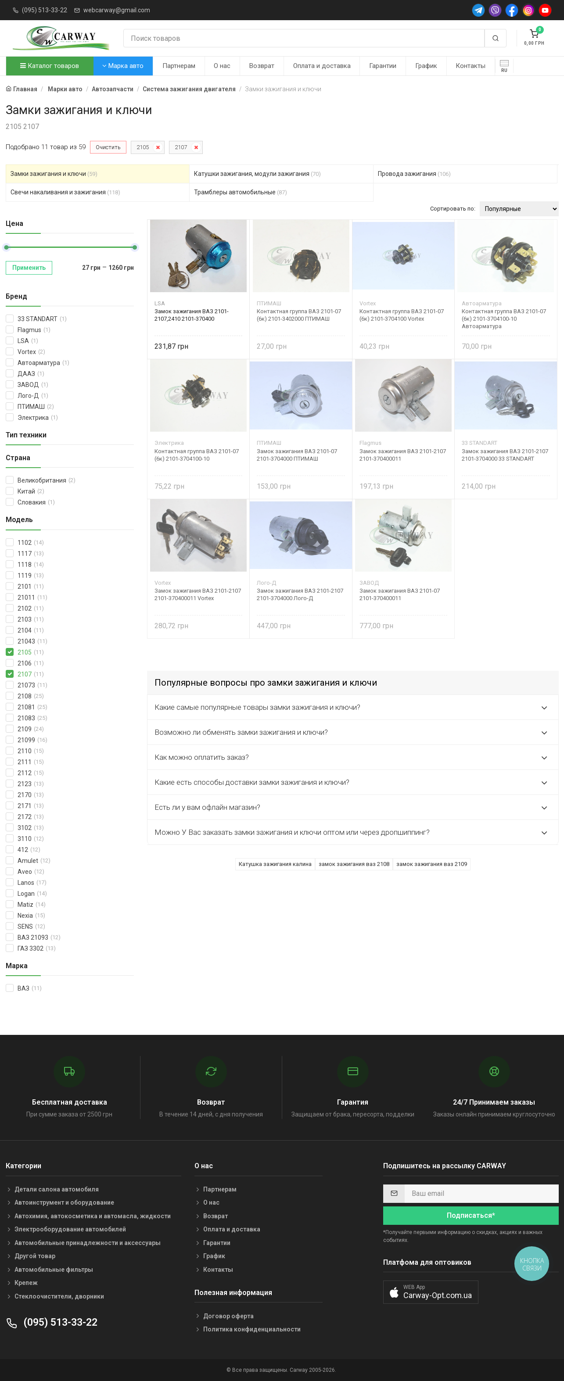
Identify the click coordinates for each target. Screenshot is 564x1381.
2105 (143, 147)
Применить (29, 267)
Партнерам (178, 66)
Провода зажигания (414, 173)
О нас (222, 66)
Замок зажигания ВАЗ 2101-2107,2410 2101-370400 (191, 315)
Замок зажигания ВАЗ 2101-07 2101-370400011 (399, 594)
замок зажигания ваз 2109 (431, 864)
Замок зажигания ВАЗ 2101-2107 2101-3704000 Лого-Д (300, 594)
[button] (430, 1292)
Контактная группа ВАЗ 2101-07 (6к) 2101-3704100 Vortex (401, 315)
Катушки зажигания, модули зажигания (257, 173)
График (426, 66)
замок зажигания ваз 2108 (354, 864)
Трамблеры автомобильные (240, 192)
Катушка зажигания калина (275, 864)
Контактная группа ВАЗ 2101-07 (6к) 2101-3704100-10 (196, 455)
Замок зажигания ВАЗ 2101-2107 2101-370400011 (402, 455)
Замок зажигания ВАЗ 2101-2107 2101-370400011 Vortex (197, 594)
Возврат (261, 66)
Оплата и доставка (322, 66)
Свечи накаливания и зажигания (65, 192)
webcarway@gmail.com (116, 10)
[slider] (6, 247)
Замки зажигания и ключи (54, 173)
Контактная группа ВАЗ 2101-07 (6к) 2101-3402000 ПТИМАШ (299, 315)
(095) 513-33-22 (44, 10)
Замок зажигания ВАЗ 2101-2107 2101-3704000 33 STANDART (505, 455)
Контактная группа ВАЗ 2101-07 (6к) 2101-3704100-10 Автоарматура (504, 318)
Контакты (470, 66)
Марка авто (123, 66)
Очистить (108, 147)
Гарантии (382, 66)
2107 (181, 147)
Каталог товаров (49, 66)
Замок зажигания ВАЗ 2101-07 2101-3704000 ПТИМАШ (297, 455)
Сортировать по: (452, 208)
